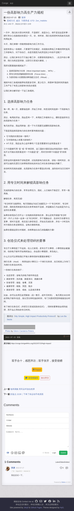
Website (9, 426)
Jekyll (26, 507)
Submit (63, 453)
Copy (68, 336)
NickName (10, 415)
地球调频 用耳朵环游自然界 (22, 389)
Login (54, 453)
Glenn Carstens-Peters (23, 331)
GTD (32, 20)
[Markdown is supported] (8, 453)
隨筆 (24, 17)
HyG (62, 507)
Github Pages (36, 507)
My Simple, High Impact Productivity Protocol (35, 316)
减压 (18, 20)
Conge (5, 3)
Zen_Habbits (41, 20)
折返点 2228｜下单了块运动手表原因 (26, 394)
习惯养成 (25, 20)
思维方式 (11, 20)
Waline (63, 482)
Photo (7, 331)
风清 (13, 468)
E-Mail (9, 420)
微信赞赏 (45, 378)
